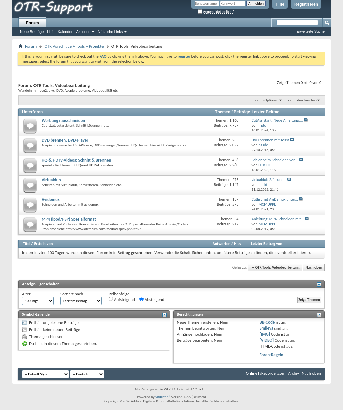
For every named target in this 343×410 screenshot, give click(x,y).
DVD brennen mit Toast (270, 140)
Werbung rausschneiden (63, 120)
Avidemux (51, 199)
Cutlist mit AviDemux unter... (275, 199)
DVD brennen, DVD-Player (65, 140)
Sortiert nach (71, 293)
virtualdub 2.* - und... (269, 179)
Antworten (221, 243)
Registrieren (306, 4)
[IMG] (264, 334)
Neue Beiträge (32, 32)
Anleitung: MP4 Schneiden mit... (278, 219)
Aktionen (83, 32)
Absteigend (151, 299)
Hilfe (280, 4)
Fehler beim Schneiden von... (275, 160)
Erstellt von (43, 243)
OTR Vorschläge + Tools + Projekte (74, 46)
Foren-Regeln (271, 354)
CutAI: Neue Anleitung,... (277, 120)
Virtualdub (51, 179)
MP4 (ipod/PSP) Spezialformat (69, 219)
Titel (26, 243)
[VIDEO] (266, 340)
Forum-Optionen (266, 100)
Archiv (293, 373)
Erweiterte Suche (310, 31)
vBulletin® (162, 397)
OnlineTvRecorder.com (266, 373)
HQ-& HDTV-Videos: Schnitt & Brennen (76, 160)
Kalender (65, 32)
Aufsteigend (122, 299)
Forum (32, 23)
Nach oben (313, 267)
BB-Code (267, 322)
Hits (237, 243)
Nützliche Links (110, 32)
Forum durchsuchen (302, 100)
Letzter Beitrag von (266, 243)
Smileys (266, 328)
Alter (26, 293)
